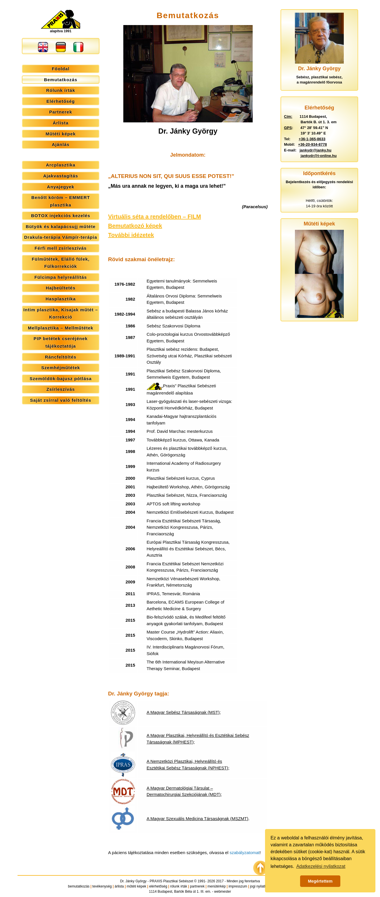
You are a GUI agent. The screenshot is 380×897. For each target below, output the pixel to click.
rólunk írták (178, 886)
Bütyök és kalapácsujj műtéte (60, 226)
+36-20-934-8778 (312, 144)
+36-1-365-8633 (312, 139)
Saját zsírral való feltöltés (60, 400)
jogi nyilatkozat (261, 886)
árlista (119, 886)
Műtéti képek (60, 133)
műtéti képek (136, 886)
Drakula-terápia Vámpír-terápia (60, 237)
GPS (288, 128)
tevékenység (102, 886)
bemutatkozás (79, 886)
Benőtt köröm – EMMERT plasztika (60, 201)
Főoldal (61, 68)
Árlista (61, 122)
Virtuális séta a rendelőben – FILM (154, 216)
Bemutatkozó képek (135, 226)
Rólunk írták (60, 90)
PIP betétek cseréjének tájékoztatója (61, 342)
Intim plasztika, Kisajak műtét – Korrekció (60, 313)
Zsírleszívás (60, 389)
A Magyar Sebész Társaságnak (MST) (183, 712)
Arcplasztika (61, 164)
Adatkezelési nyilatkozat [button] (321, 866)
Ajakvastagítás (60, 175)
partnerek (197, 886)
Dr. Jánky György (133, 881)
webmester (222, 892)
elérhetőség (158, 886)
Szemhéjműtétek (60, 367)
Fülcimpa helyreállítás (60, 277)
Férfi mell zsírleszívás (60, 248)
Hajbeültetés (60, 287)
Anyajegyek (60, 186)
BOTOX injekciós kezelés (60, 215)
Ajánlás (61, 144)
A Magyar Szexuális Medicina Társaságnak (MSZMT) (197, 818)
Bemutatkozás (60, 79)
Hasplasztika (60, 298)
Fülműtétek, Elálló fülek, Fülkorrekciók (60, 263)
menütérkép (217, 886)
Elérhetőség (61, 101)
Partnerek (60, 111)
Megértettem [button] (320, 881)
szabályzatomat (245, 852)
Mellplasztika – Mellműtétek (60, 327)
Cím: (288, 116)
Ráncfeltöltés (60, 356)
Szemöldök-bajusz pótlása (61, 378)
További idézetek (131, 235)
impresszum (238, 886)
